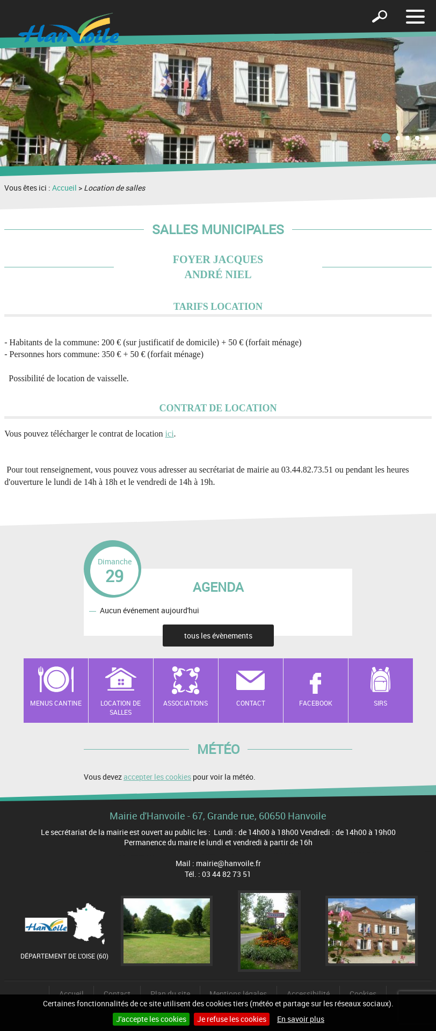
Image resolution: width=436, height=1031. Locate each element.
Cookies (363, 994)
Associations (185, 703)
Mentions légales (238, 994)
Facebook (315, 703)
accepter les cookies (157, 777)
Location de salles (120, 707)
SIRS (380, 703)
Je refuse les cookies (231, 1019)
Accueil (64, 188)
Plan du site (170, 994)
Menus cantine (56, 703)
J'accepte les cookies (151, 1019)
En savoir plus (300, 1019)
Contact (250, 703)
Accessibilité (308, 994)
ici (169, 433)
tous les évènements (218, 635)
